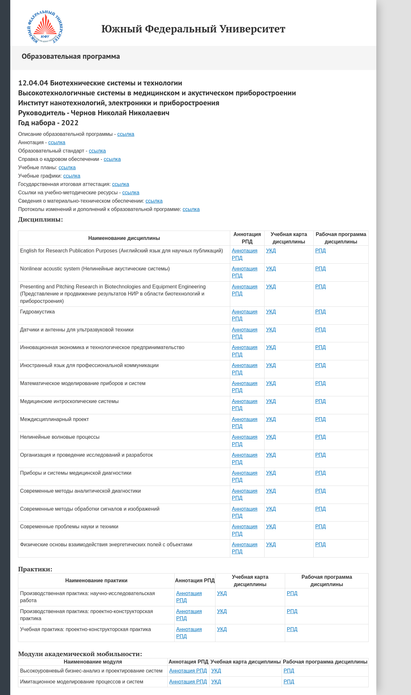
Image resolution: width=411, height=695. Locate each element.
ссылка (125, 134)
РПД (320, 250)
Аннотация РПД (188, 670)
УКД (271, 250)
